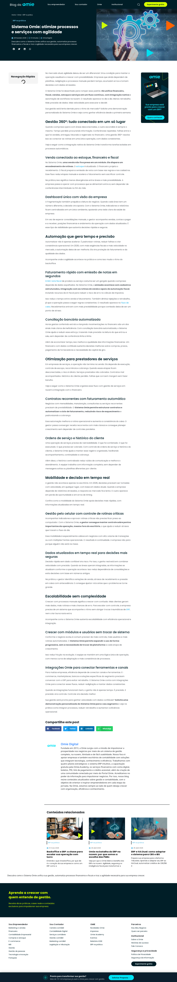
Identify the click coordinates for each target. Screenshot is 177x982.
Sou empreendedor (56, 4)
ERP (128, 609)
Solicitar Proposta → (121, 977)
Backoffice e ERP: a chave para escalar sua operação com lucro (65, 854)
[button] (14, 49)
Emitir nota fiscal (53, 281)
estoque (80, 166)
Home (14, 15)
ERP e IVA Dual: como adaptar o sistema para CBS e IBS (148, 853)
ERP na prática (28, 15)
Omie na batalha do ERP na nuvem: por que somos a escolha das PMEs (104, 854)
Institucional (117, 4)
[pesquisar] (138, 4)
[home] (22, 4)
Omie (99, 4)
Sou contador (81, 4)
